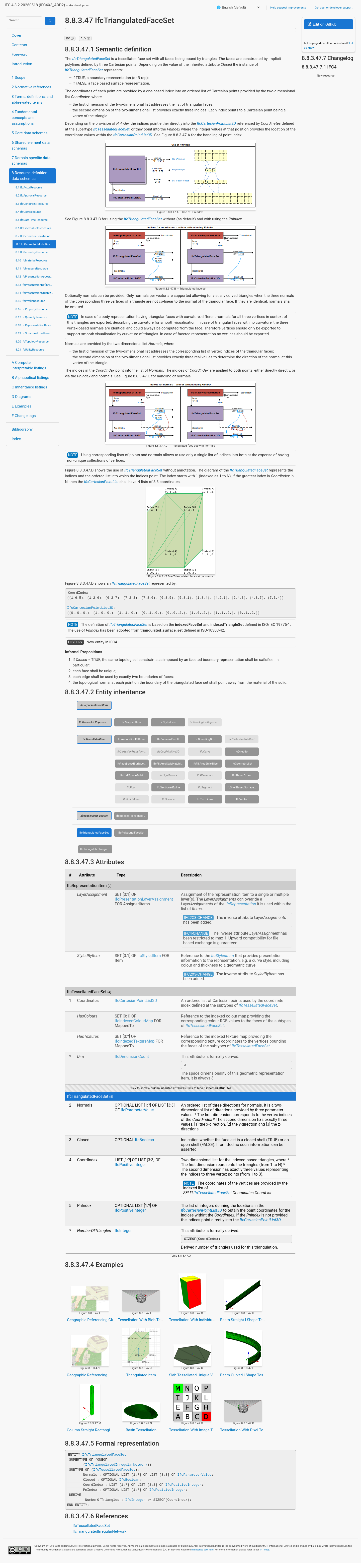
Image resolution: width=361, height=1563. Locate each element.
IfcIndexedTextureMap (135, 1041)
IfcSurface (168, 799)
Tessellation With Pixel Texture (246, 1431)
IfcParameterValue (137, 1110)
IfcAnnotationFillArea (131, 739)
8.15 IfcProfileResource (30, 301)
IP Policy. (265, 1551)
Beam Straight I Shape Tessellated (249, 1321)
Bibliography (22, 429)
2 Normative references (31, 87)
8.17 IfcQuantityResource (32, 317)
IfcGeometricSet (242, 763)
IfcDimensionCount (132, 1056)
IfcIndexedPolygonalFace (132, 816)
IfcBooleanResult (168, 739)
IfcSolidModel (131, 799)
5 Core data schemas (30, 133)
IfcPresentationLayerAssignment (144, 899)
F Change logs (24, 416)
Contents (19, 45)
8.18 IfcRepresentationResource (36, 325)
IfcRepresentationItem (94, 705)
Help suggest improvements (288, 7)
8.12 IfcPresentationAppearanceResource (36, 276)
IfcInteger (123, 1231)
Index (16, 439)
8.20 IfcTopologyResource (32, 341)
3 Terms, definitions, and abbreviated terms (32, 99)
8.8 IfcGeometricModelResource (36, 244)
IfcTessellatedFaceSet (111, 129)
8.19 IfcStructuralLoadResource (36, 333)
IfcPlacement (205, 775)
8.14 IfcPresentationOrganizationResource (36, 293)
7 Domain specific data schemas (31, 161)
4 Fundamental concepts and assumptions (24, 118)
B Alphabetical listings (30, 377)
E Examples (21, 406)
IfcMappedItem (131, 722)
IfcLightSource (168, 775)
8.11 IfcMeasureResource (32, 268)
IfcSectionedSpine (168, 787)
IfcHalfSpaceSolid (131, 775)
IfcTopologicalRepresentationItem (206, 722)
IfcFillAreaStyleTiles (205, 763)
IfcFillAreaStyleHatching (168, 763)
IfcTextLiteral (205, 799)
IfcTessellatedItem (94, 739)
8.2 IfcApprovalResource (31, 195)
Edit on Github (322, 24)
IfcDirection (242, 751)
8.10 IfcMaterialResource (31, 260)
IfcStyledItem (168, 722)
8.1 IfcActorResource (29, 187)
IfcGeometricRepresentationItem (95, 722)
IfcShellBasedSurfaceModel (243, 787)
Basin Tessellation (141, 1431)
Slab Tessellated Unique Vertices (196, 1376)
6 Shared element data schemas (31, 145)
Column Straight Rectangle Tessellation (100, 1431)
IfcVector (242, 799)
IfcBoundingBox (205, 739)
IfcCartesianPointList (101, 482)
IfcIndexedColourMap (134, 1020)
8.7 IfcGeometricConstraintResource (36, 236)
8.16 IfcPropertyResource (32, 309)
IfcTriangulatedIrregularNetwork (96, 849)
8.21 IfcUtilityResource (30, 349)
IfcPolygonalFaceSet (131, 832)
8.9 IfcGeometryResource (32, 252)
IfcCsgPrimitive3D (168, 751)
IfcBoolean (144, 1140)
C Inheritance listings (29, 387)
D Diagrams (21, 396)
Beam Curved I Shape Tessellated (248, 1376)
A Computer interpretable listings (29, 365)
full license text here (202, 1551)
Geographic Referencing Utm (91, 1376)
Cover (17, 35)
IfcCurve (205, 751)
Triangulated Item (141, 1376)
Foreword (20, 54)
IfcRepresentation (240, 904)
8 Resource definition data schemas (29, 176)
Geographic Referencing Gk (90, 1321)
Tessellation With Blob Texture (143, 1321)
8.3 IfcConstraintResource (32, 204)
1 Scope (19, 77)
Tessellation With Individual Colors (198, 1321)
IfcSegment (205, 787)
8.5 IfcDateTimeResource (32, 220)
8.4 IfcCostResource (28, 212)
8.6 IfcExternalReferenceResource (36, 228)
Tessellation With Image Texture (196, 1431)
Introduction (22, 64)
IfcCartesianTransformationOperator (133, 751)
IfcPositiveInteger (130, 1165)
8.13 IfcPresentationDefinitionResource (36, 285)
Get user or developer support (333, 7)
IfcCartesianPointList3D (216, 123)
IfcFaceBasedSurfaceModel (133, 763)
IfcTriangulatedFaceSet (91, 58)
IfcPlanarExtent (241, 775)
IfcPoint (131, 787)
